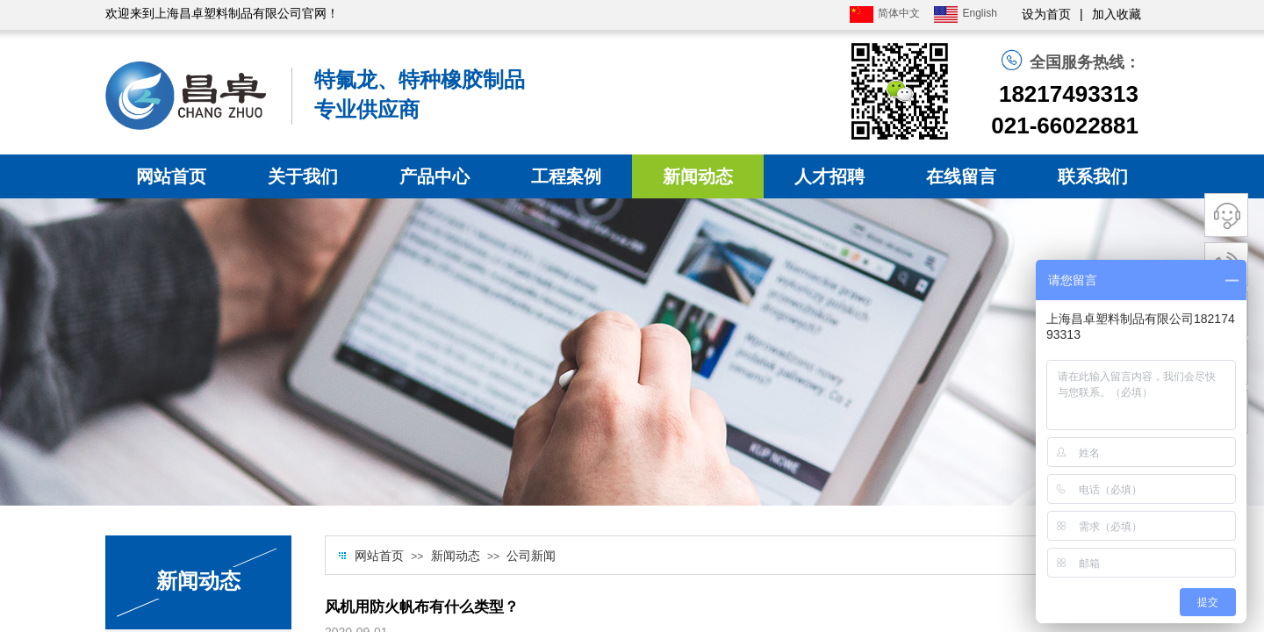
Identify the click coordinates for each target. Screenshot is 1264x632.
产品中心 (434, 176)
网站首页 (171, 176)
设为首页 (1046, 14)
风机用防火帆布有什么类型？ (422, 607)
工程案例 (566, 176)
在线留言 (961, 176)
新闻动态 (698, 176)
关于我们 (303, 176)
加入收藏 (1116, 14)
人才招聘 (829, 176)
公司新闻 (531, 556)
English (965, 14)
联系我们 (1093, 176)
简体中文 (885, 14)
